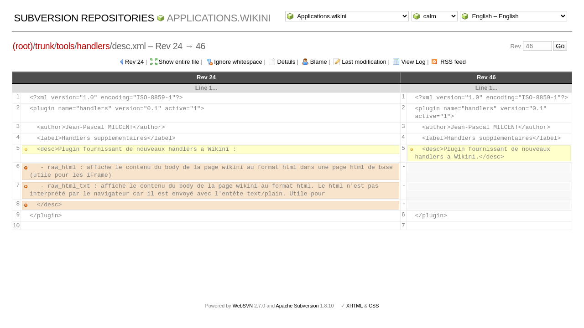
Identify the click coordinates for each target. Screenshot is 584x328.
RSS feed (453, 61)
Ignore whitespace (238, 61)
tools (65, 46)
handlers (93, 46)
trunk (44, 46)
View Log (413, 61)
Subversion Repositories (84, 18)
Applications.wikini (219, 18)
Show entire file (179, 61)
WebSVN (243, 305)
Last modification (364, 61)
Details (286, 61)
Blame (318, 61)
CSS (374, 305)
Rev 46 (486, 77)
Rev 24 (134, 61)
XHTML (354, 305)
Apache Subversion (297, 305)
